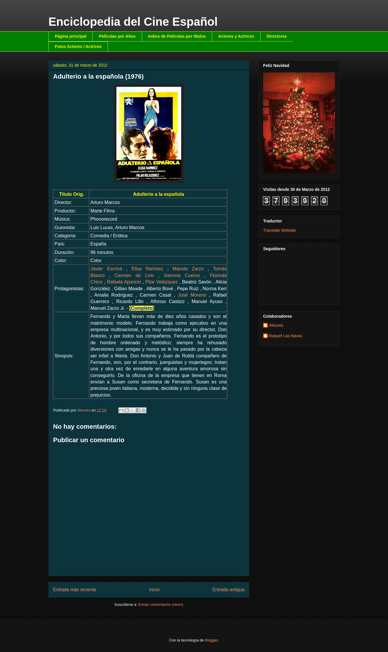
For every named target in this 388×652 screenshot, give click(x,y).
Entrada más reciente (74, 589)
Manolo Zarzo (188, 268)
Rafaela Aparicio (124, 281)
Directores (277, 36)
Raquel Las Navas (285, 335)
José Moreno (192, 295)
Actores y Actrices (236, 36)
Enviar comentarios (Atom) (160, 604)
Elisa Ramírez (147, 268)
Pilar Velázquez (161, 281)
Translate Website (279, 230)
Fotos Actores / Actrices (78, 46)
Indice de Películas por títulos (177, 36)
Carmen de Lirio (134, 275)
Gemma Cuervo (182, 275)
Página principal (70, 36)
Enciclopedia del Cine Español (133, 21)
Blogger (211, 640)
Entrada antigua (228, 589)
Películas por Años (117, 36)
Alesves (276, 325)
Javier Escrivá (106, 268)
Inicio (154, 589)
